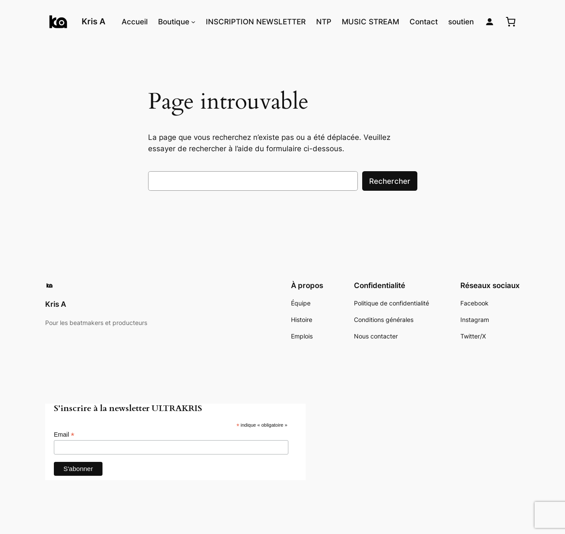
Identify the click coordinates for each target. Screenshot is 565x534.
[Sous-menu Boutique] (193, 22)
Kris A (94, 21)
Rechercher (389, 181)
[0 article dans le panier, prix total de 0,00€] (511, 22)
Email (64, 435)
